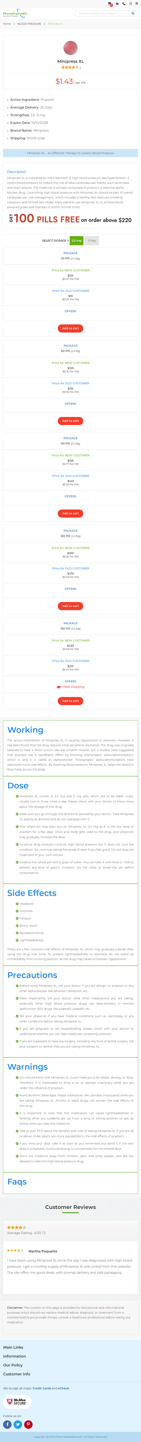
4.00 (37, 1233)
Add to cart (70, 328)
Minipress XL (55, 23)
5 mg (92, 240)
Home (7, 23)
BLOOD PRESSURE (29, 23)
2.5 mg (76, 240)
